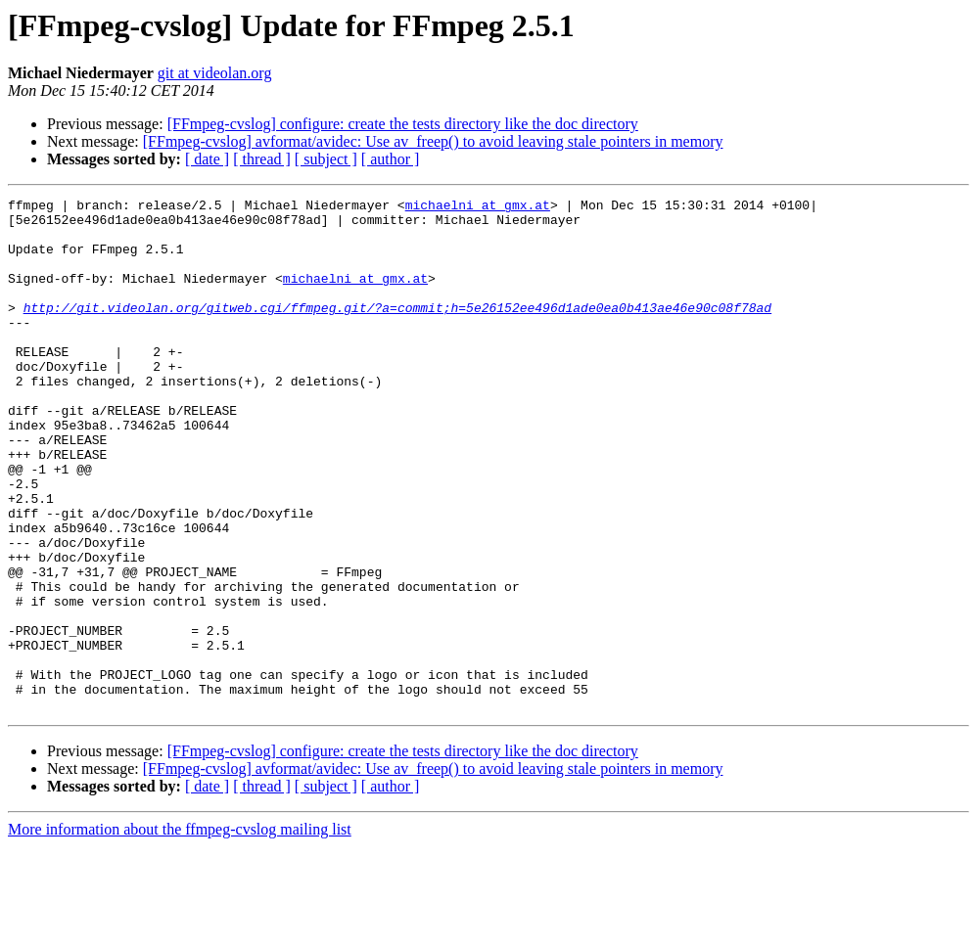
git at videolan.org (215, 73)
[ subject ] (326, 159)
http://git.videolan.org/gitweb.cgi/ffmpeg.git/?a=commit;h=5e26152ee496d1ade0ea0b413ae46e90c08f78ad (397, 330)
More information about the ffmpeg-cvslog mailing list (179, 932)
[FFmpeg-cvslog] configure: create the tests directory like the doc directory (402, 123)
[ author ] (390, 159)
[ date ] (207, 159)
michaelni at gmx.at (477, 207)
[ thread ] (262, 159)
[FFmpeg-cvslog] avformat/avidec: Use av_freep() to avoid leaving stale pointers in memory (433, 141)
